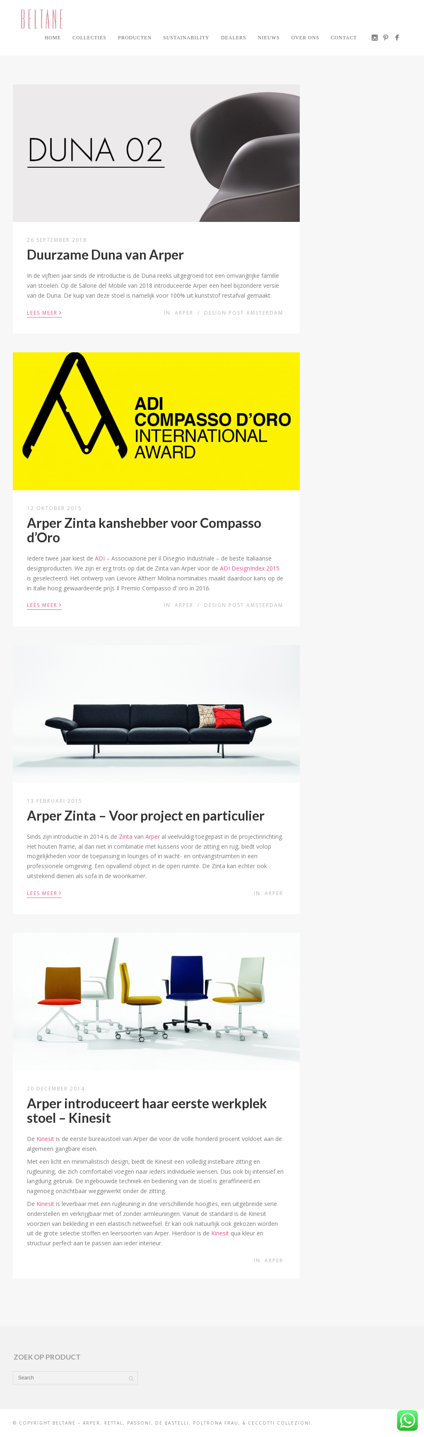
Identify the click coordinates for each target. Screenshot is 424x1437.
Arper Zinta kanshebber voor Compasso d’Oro (144, 530)
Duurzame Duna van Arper (105, 254)
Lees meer (44, 312)
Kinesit (45, 1139)
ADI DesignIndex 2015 (249, 568)
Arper (184, 312)
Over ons (305, 38)
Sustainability (186, 38)
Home (53, 38)
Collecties (89, 38)
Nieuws (269, 38)
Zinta (125, 836)
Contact (344, 38)
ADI (100, 558)
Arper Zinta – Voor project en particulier (146, 815)
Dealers (233, 38)
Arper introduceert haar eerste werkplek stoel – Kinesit (147, 1110)
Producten (135, 38)
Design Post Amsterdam (243, 312)
